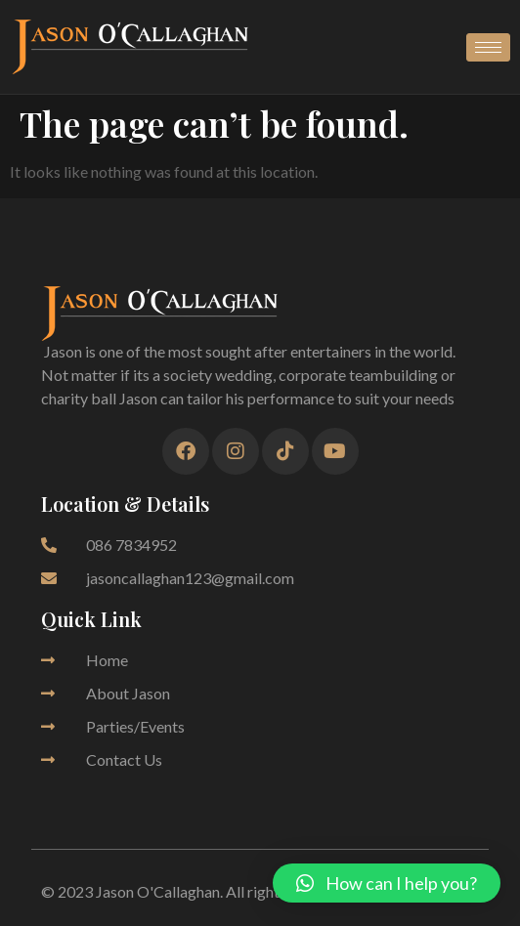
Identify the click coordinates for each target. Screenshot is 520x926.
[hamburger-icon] (488, 47)
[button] (386, 883)
